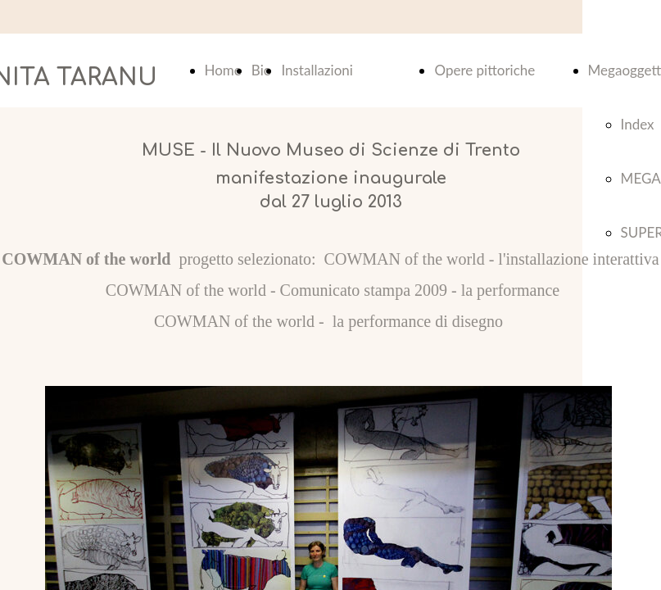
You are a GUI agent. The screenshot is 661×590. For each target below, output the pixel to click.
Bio (261, 70)
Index (637, 124)
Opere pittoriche (484, 70)
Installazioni (316, 70)
